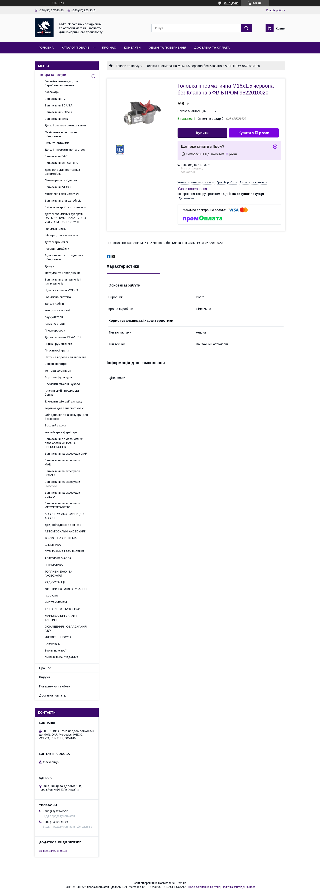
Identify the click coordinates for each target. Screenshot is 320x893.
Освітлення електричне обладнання (61, 134)
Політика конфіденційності (239, 887)
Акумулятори (54, 317)
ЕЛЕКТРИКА (53, 544)
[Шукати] (246, 28)
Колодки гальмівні (57, 310)
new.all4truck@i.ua (55, 850)
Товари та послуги (129, 66)
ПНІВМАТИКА (54, 565)
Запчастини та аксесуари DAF (66, 453)
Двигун (49, 266)
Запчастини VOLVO (58, 112)
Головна (46, 47)
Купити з (253, 133)
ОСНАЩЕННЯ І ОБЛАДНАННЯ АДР (66, 628)
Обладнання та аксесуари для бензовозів (66, 416)
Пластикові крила (57, 350)
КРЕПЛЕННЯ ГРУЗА (58, 637)
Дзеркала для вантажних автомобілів (62, 171)
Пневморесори (55, 330)
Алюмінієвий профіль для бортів (62, 392)
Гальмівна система (58, 297)
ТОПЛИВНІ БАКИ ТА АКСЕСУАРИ (58, 573)
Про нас (109, 47)
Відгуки (44, 677)
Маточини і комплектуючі (62, 193)
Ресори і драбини (57, 248)
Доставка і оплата (52, 695)
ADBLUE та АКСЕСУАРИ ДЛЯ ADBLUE (65, 516)
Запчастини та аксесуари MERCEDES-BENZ (62, 505)
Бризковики (52, 644)
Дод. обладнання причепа (63, 524)
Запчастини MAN (56, 118)
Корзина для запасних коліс (64, 408)
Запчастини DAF (56, 156)
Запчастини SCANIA (58, 105)
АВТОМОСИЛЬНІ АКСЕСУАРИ (65, 531)
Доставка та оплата (212, 47)
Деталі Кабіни (54, 303)
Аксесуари (52, 92)
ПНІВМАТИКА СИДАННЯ (61, 657)
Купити (202, 133)
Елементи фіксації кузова (62, 384)
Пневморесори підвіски (61, 180)
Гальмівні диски (55, 228)
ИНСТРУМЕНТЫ (56, 602)
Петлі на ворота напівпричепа (65, 357)
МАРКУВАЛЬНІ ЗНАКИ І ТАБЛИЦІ (61, 617)
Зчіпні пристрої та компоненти (65, 207)
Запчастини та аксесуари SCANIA (62, 473)
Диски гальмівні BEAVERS (63, 337)
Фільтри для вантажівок (61, 235)
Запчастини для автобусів (63, 200)
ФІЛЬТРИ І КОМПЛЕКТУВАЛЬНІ (66, 589)
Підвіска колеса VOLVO (61, 290)
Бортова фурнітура (58, 377)
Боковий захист (55, 425)
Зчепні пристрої (55, 650)
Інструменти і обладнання (62, 273)
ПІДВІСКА (51, 595)
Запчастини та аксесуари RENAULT (62, 483)
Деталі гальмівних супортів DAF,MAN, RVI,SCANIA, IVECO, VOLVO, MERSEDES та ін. (66, 218)
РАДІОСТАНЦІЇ (55, 582)
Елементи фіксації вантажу (63, 401)
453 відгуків (231, 3)
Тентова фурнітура (58, 370)
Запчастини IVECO (58, 187)
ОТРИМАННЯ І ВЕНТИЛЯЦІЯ (64, 551)
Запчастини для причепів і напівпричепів (63, 281)
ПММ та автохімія (57, 143)
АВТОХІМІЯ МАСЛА (58, 558)
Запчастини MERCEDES (61, 163)
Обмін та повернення (167, 47)
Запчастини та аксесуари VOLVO (62, 494)
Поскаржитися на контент (204, 887)
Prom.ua (181, 883)
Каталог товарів (76, 47)
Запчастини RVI (55, 98)
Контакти (132, 47)
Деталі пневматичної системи (65, 149)
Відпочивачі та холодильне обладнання (64, 257)
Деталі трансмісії (57, 242)
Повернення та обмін (54, 686)
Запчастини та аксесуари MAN (62, 462)
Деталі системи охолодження (65, 125)
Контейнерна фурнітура (61, 432)
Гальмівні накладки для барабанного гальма (61, 83)
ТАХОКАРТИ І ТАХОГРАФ (62, 609)
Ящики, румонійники (58, 343)
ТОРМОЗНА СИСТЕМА (61, 538)
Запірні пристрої (56, 363)
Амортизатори (55, 323)
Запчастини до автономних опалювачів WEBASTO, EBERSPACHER (64, 443)
